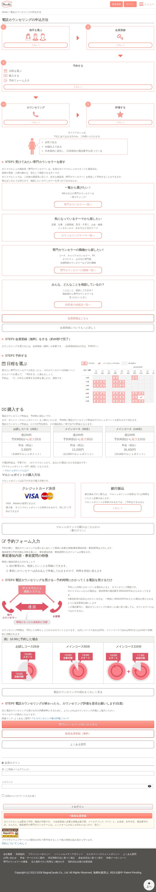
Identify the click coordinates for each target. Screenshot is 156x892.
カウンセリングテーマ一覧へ (78, 235)
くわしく (35, 45)
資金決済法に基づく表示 (90, 858)
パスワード (7, 782)
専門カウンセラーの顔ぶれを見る (78, 724)
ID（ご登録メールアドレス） (16, 769)
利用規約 (20, 854)
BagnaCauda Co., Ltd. (56, 872)
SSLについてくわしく (14, 843)
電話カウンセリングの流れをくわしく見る (78, 692)
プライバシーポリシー (39, 854)
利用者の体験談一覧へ (78, 304)
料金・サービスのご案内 (32, 858)
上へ (149, 885)
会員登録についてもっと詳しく (78, 327)
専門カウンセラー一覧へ (78, 204)
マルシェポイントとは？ (17, 470)
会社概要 (7, 854)
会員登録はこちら (78, 318)
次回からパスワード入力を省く (19, 795)
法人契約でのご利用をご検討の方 (47, 861)
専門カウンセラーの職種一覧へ (78, 270)
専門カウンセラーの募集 (15, 861)
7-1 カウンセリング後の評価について (50, 718)
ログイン (130, 4)
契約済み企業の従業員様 (80, 861)
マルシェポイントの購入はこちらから (78, 528)
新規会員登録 (78, 815)
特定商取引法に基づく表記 (61, 858)
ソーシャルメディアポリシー (68, 854)
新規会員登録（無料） (78, 733)
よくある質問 (78, 744)
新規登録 (116, 4)
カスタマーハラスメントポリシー (103, 854)
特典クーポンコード (116, 858)
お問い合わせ (10, 858)
